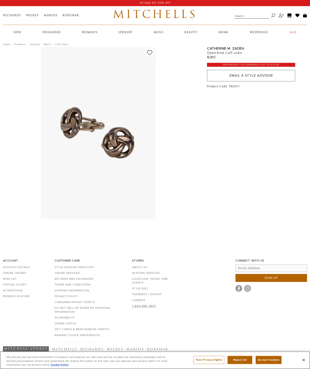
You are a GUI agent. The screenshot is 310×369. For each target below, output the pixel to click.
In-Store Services (146, 273)
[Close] (303, 360)
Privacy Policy (66, 296)
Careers (138, 300)
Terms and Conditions (73, 284)
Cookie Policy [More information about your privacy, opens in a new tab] (59, 365)
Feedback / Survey (147, 294)
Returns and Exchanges (74, 279)
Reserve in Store (16, 296)
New (17, 32)
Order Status (65, 323)
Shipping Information (72, 290)
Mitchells (155, 15)
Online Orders (14, 273)
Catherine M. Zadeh (225, 48)
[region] (155, 360)
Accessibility (65, 317)
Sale (293, 32)
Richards (12, 15)
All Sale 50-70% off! (155, 3)
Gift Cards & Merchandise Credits (82, 329)
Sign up (271, 278)
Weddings (259, 32)
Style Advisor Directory (74, 267)
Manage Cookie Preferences (77, 335)
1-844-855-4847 (144, 306)
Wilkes (32, 15)
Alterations (13, 290)
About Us (139, 267)
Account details (16, 267)
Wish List (10, 279)
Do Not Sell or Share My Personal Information (83, 310)
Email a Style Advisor (251, 75)
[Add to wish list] (150, 52)
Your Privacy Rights (209, 360)
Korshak (70, 15)
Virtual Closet (15, 284)
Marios (50, 15)
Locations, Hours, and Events (150, 281)
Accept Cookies (268, 360)
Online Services (67, 273)
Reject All (240, 360)
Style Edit (140, 288)
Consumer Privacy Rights (75, 302)
